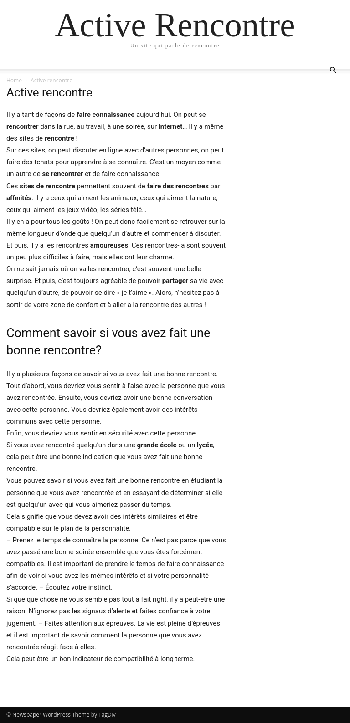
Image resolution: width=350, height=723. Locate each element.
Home (14, 80)
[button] (333, 70)
